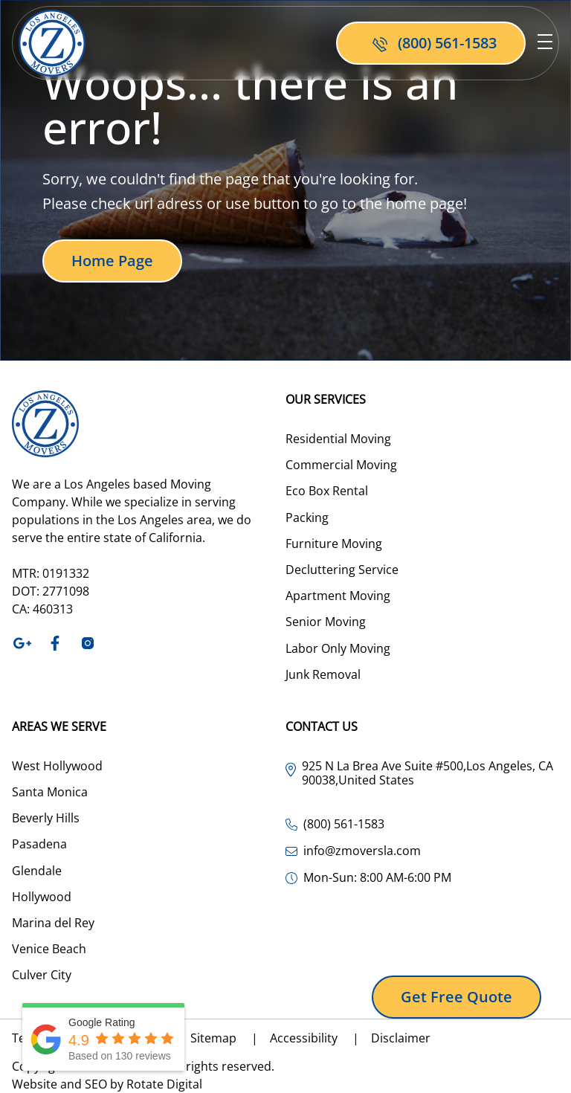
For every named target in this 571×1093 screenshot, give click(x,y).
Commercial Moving (341, 465)
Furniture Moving (334, 543)
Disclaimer (400, 1038)
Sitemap (230, 1038)
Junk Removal (323, 674)
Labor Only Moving (338, 648)
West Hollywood (57, 766)
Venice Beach (49, 949)
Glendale (37, 871)
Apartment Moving (338, 595)
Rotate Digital (164, 1084)
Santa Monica (50, 792)
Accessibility (320, 1038)
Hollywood (41, 897)
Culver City (41, 975)
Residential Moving (338, 439)
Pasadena (39, 844)
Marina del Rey (53, 923)
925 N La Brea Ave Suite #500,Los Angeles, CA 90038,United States (427, 773)
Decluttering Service (342, 569)
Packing (307, 517)
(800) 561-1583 (343, 824)
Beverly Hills (46, 818)
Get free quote (456, 997)
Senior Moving (326, 621)
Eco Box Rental (327, 491)
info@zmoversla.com (362, 851)
